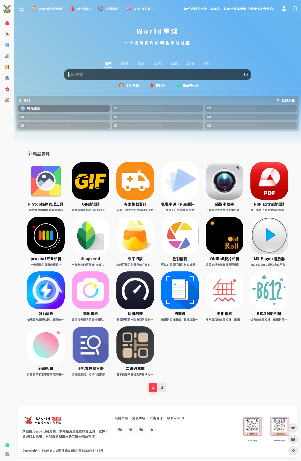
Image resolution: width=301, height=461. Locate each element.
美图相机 (90, 313)
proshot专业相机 (46, 258)
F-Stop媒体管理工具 (45, 204)
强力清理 (45, 313)
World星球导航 (60, 450)
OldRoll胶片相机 (224, 258)
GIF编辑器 (90, 204)
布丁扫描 (135, 258)
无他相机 (224, 313)
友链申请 (121, 418)
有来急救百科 (135, 204)
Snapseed (90, 258)
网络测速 (135, 313)
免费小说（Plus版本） (180, 204)
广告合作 (156, 418)
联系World (175, 418)
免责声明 (138, 418)
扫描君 (180, 313)
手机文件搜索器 (90, 368)
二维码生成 (135, 368)
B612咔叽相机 (269, 313)
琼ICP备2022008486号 (87, 450)
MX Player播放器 (269, 258)
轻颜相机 (45, 368)
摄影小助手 (224, 204)
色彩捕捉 (179, 258)
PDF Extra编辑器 (269, 204)
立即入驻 (285, 100)
